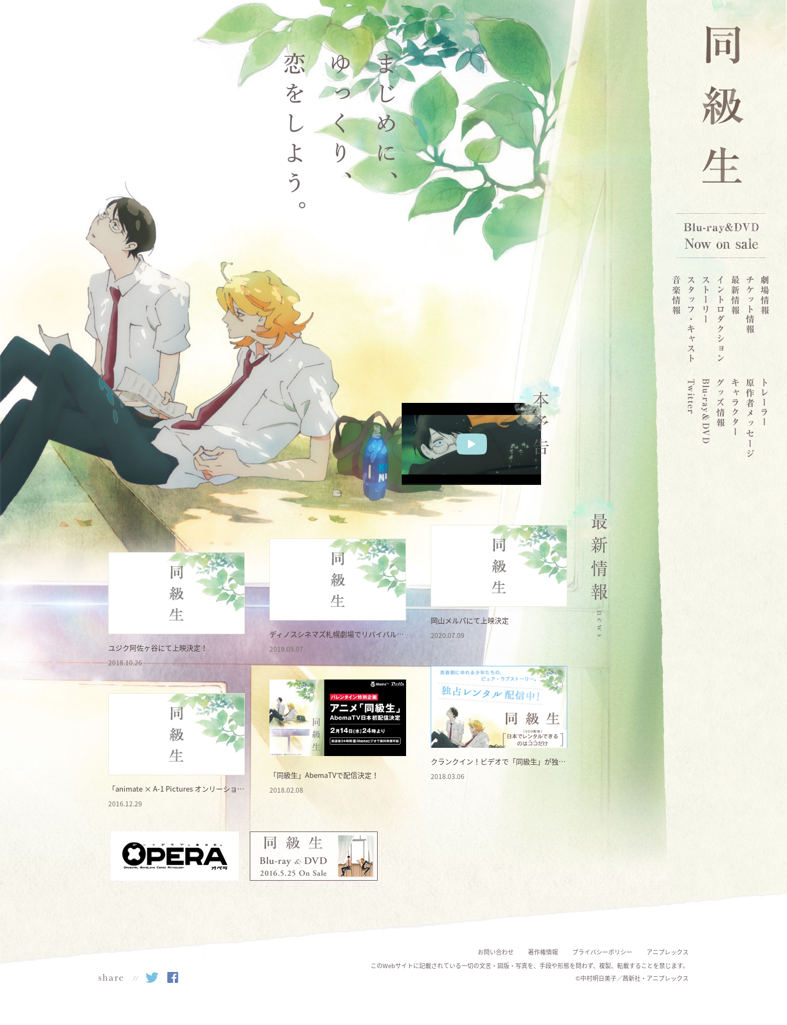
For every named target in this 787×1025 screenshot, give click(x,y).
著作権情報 (543, 952)
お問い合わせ (496, 952)
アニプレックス (668, 952)
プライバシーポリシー (602, 952)
